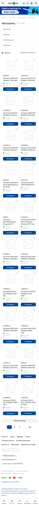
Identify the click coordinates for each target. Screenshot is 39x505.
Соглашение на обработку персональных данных (18, 491)
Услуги (27, 437)
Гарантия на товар (28, 444)
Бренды (20, 437)
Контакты (5, 444)
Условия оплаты (8, 440)
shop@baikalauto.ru (9, 459)
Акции (12, 437)
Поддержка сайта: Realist (10, 482)
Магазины (15, 444)
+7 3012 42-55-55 (8, 456)
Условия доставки (23, 440)
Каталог (5, 437)
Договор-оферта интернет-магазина (14, 489)
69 (30, 427)
